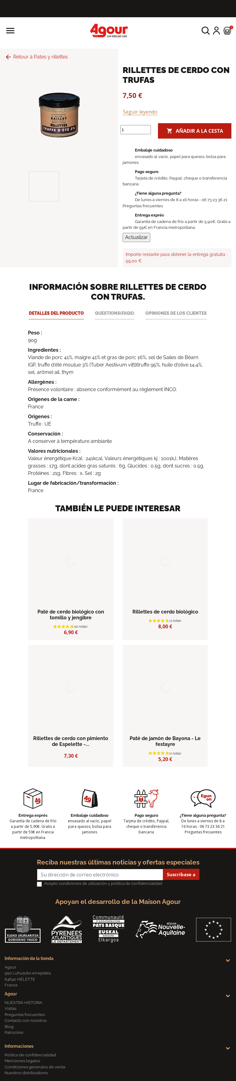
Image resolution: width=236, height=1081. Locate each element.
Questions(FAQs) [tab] (114, 313)
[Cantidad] (135, 129)
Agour (11, 993)
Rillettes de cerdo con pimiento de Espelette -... (70, 741)
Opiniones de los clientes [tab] (176, 313)
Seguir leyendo (140, 111)
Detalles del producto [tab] (56, 313)
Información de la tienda (29, 958)
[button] (206, 30)
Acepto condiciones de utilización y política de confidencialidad (103, 883)
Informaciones (19, 1046)
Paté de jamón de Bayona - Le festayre (165, 741)
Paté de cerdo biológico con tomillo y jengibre (70, 615)
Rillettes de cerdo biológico (165, 612)
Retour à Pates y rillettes (36, 57)
